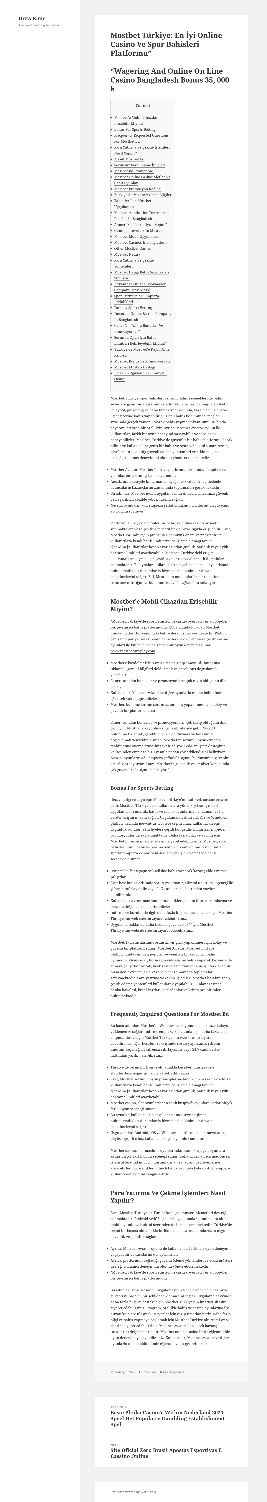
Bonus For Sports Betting (135, 129)
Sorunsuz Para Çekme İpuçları (139, 165)
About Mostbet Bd (129, 159)
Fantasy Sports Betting (133, 307)
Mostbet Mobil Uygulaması (137, 236)
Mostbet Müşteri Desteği (134, 367)
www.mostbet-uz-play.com (133, 651)
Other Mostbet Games (132, 248)
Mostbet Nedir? (127, 254)
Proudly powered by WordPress (133, 1492)
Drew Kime (32, 18)
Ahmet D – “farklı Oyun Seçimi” (140, 224)
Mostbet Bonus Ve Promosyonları (142, 361)
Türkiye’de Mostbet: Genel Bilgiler (143, 194)
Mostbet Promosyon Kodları (137, 188)
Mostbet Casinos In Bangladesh (140, 242)
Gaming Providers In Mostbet (139, 230)
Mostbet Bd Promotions (134, 171)
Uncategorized (173, 1372)
